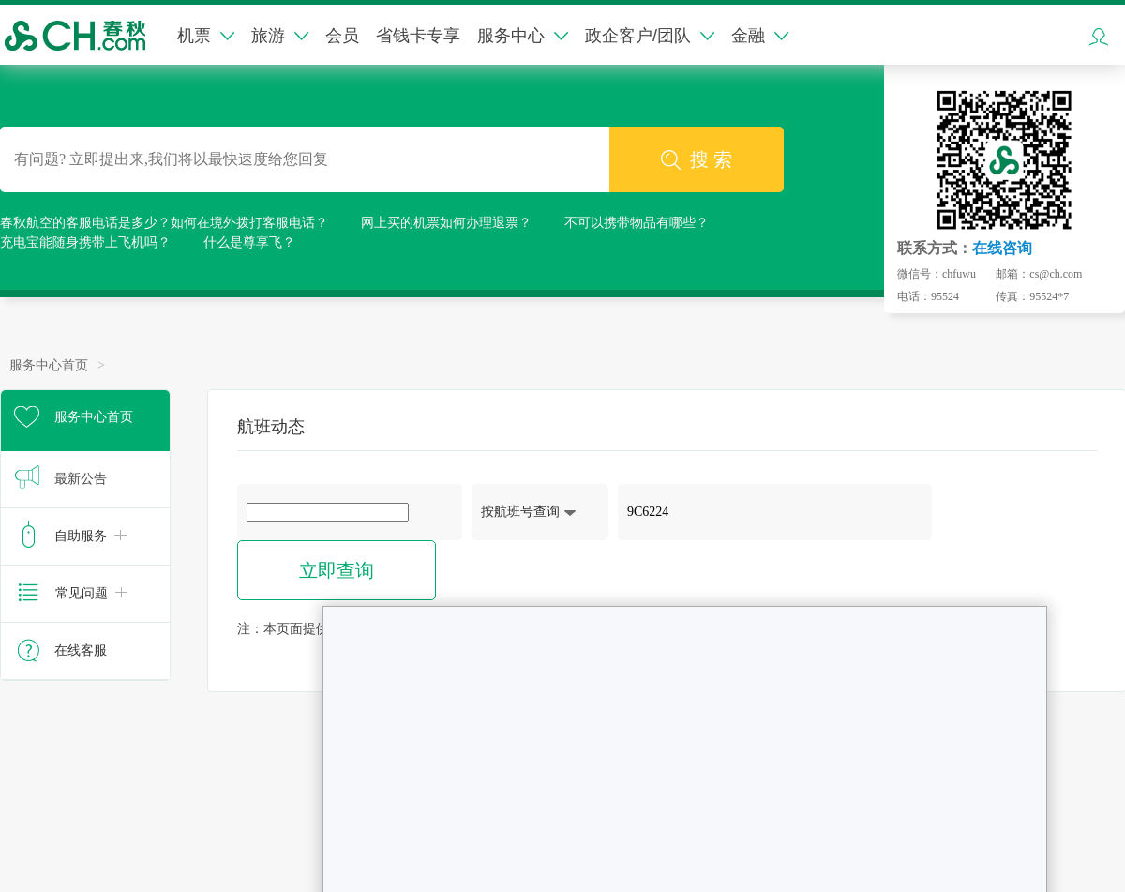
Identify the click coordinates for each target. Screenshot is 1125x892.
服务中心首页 (48, 365)
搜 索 (696, 160)
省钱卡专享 (418, 35)
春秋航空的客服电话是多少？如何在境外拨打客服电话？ (164, 223)
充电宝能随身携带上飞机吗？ (85, 242)
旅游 (279, 35)
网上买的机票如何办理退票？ (446, 223)
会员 (342, 35)
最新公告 (80, 479)
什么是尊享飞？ (249, 242)
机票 (205, 35)
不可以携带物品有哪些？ (636, 223)
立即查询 (336, 570)
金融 (759, 35)
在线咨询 (1002, 248)
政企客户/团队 (649, 35)
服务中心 (522, 35)
